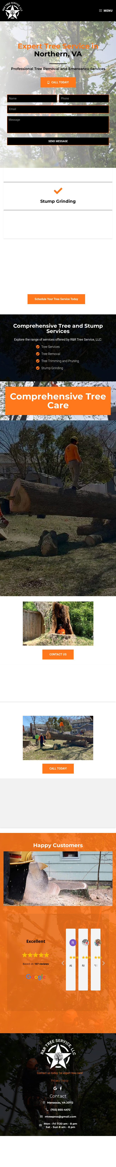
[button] (58, 82)
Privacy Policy (60, 1080)
